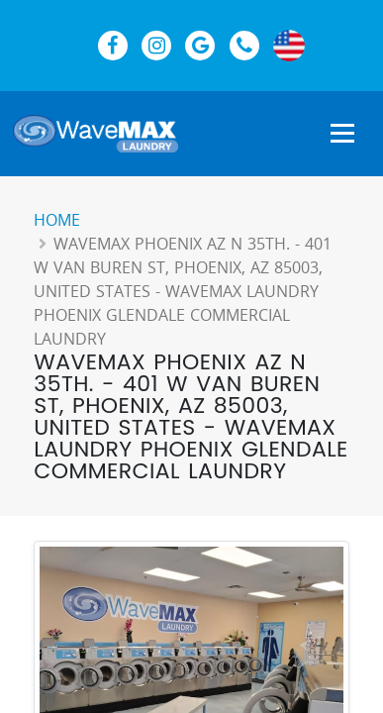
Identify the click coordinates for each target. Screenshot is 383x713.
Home (57, 220)
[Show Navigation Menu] (342, 135)
